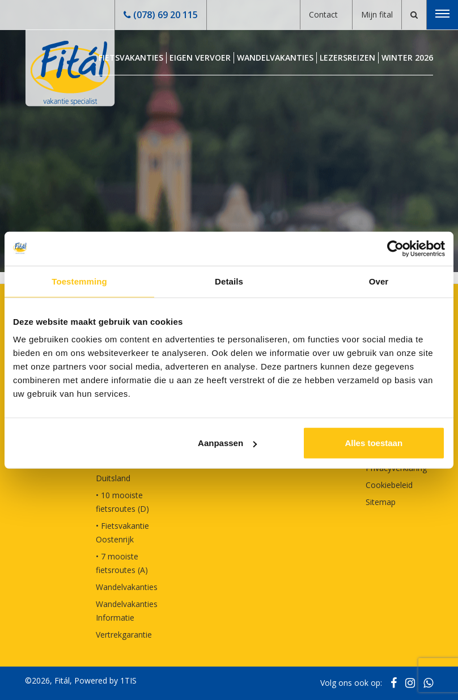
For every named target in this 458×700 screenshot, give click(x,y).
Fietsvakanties (131, 57)
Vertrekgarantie (124, 634)
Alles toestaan (373, 443)
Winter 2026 (407, 57)
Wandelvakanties (275, 57)
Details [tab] (229, 281)
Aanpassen (227, 443)
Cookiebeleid (389, 485)
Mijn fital (377, 14)
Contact (323, 14)
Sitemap (381, 502)
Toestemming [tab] (79, 281)
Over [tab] (379, 281)
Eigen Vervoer (200, 57)
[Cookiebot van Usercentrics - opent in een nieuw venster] (395, 248)
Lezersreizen (347, 57)
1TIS (128, 680)
